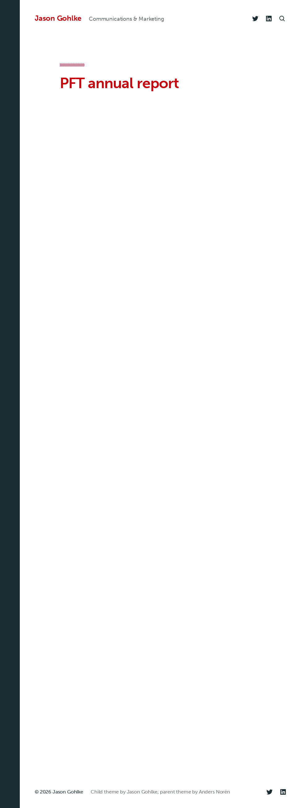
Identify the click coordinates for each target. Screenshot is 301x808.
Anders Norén (214, 792)
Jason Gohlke (58, 18)
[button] (10, 404)
